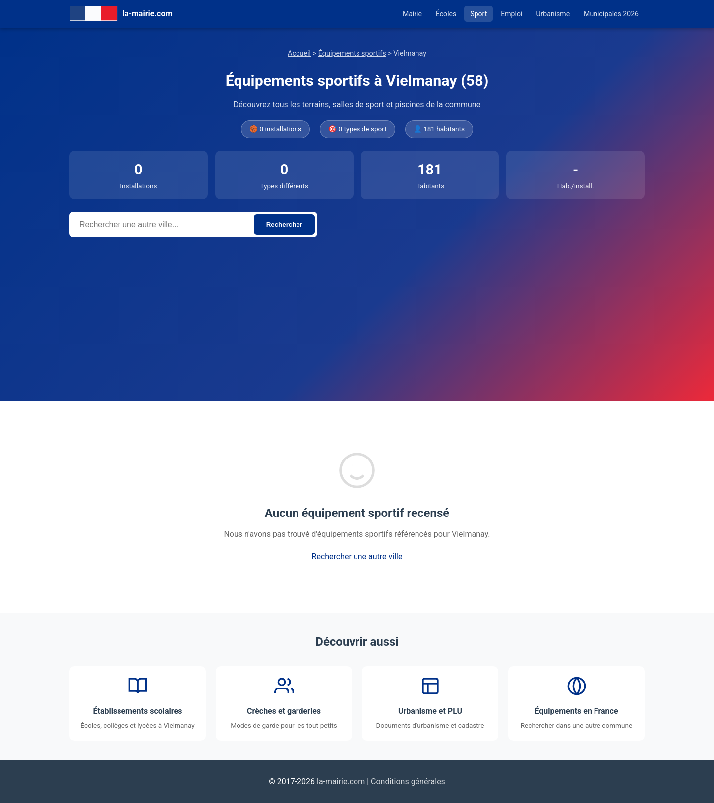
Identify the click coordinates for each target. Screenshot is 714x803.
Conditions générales (408, 781)
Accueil (299, 53)
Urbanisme (553, 14)
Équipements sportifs (352, 53)
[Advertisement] (357, 311)
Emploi (511, 14)
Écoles (446, 14)
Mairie (412, 14)
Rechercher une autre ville (357, 556)
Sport (478, 14)
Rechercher (284, 224)
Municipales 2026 (611, 14)
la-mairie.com (341, 781)
